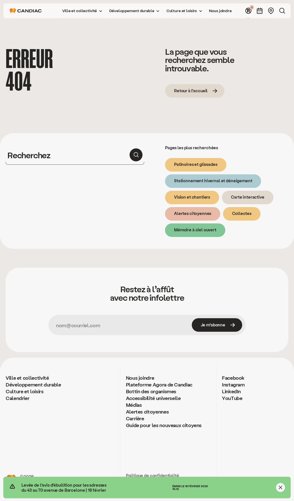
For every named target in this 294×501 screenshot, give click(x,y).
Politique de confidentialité (152, 475)
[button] (82, 10)
